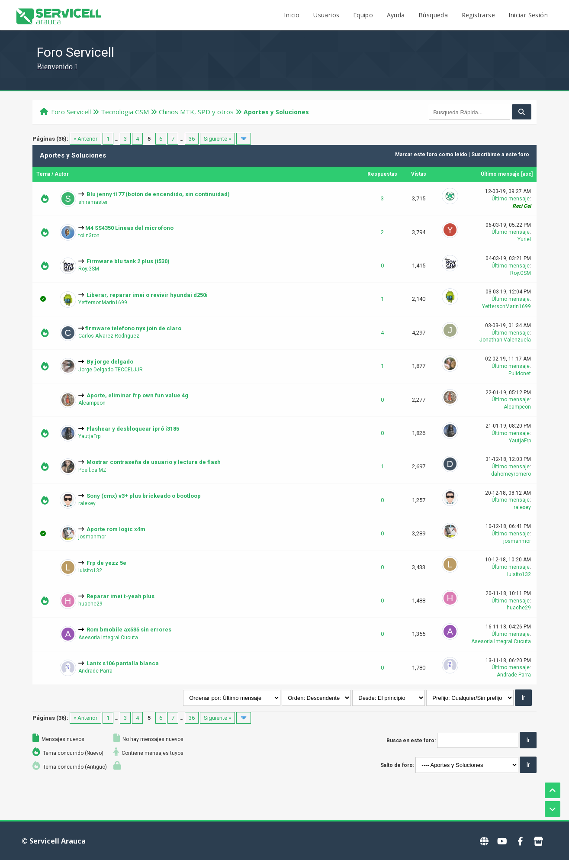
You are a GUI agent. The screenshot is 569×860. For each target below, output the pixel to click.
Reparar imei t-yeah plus (120, 596)
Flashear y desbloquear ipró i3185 (133, 428)
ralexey (87, 503)
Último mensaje (500, 174)
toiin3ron (89, 235)
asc (527, 174)
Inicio (291, 15)
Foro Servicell (71, 111)
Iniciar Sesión (528, 15)
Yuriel (524, 239)
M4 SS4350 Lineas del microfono (129, 228)
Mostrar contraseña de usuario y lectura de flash (154, 462)
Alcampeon (92, 403)
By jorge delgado (110, 361)
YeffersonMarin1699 (102, 303)
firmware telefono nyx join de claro (133, 328)
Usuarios (326, 15)
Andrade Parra (95, 671)
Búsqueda (433, 15)
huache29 (90, 604)
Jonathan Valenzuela (505, 340)
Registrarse (478, 15)
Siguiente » (217, 138)
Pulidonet (519, 373)
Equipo (363, 15)
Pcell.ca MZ (92, 470)
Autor (62, 174)
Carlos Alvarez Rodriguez (108, 336)
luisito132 (90, 570)
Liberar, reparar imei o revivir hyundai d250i (147, 295)
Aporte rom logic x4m (116, 529)
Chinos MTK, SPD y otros (196, 111)
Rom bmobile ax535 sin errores (129, 629)
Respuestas (382, 174)
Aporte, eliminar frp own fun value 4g (137, 395)
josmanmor (92, 537)
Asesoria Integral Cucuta (108, 638)
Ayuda (396, 15)
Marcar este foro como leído (431, 154)
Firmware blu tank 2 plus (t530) (128, 261)
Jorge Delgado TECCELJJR (110, 370)
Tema (43, 174)
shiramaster (93, 202)
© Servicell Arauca (54, 841)
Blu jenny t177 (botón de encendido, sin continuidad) (158, 194)
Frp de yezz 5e (106, 563)
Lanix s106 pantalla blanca (123, 663)
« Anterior (85, 138)
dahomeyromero (511, 474)
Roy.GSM (88, 269)
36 (192, 138)
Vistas (418, 174)
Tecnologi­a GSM (125, 111)
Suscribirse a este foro (500, 154)
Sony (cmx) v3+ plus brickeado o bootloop (144, 496)
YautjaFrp (89, 436)
